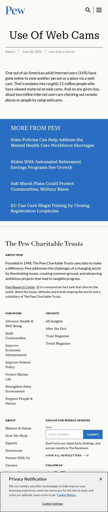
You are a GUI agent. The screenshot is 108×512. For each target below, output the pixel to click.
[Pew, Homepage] (15, 10)
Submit (93, 434)
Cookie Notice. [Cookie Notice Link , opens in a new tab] (66, 495)
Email (49, 427)
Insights (52, 313)
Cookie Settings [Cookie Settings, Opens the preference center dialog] (52, 503)
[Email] (64, 434)
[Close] (101, 479)
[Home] (44, 243)
